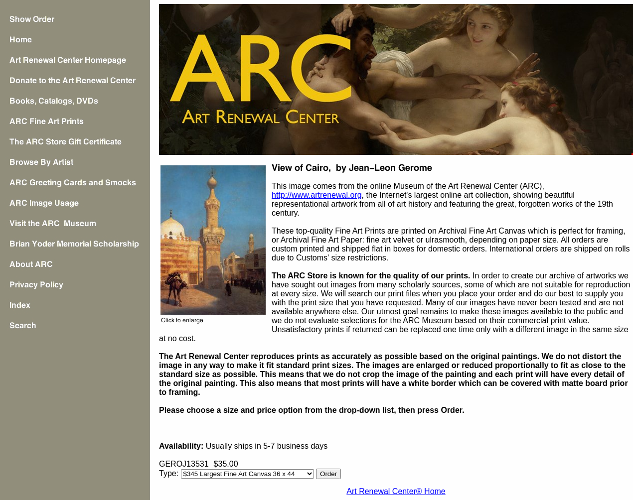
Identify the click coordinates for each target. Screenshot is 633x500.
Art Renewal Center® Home (396, 491)
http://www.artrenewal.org (317, 195)
